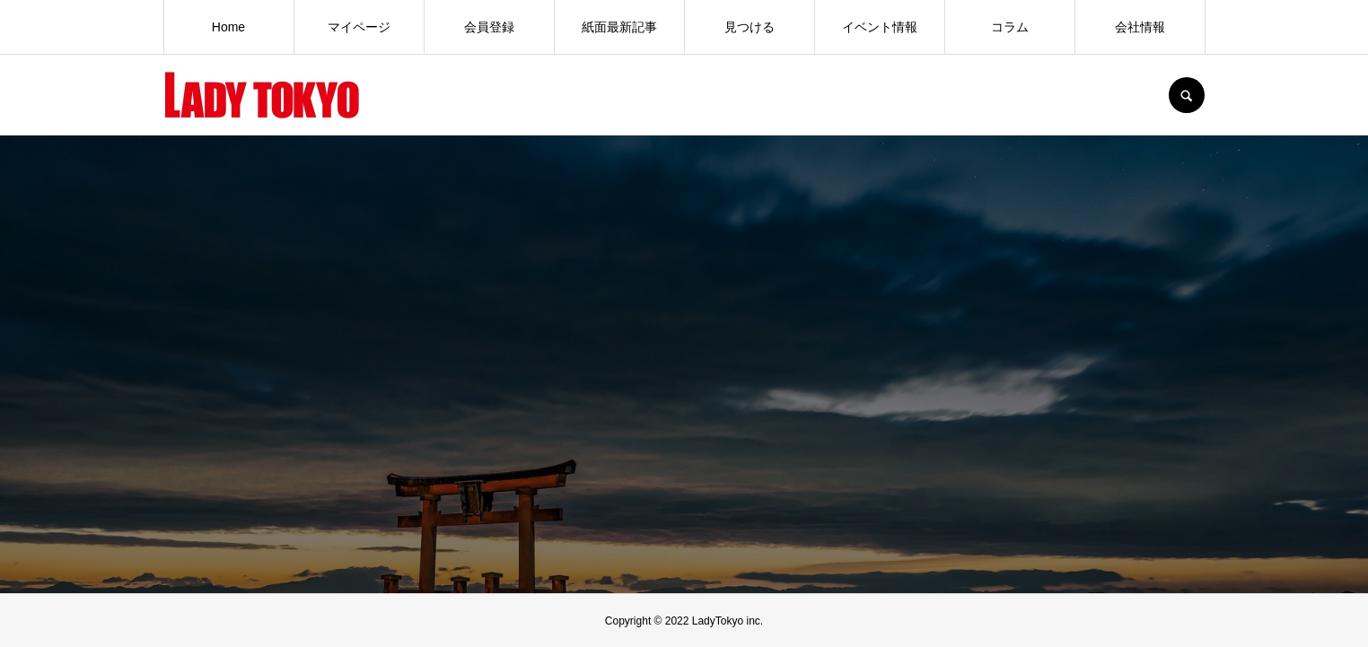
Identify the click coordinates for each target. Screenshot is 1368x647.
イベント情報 (879, 27)
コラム (1010, 27)
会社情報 (1140, 27)
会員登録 (489, 27)
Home (228, 27)
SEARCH (1187, 95)
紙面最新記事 (619, 27)
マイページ (359, 27)
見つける (749, 27)
